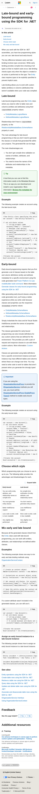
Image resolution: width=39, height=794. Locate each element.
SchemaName (27, 127)
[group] (19, 237)
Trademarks (5, 791)
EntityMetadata (11, 114)
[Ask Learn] (32, 7)
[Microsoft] (19, 2)
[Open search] (30, 3)
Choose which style (9, 42)
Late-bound (7, 36)
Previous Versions (18, 782)
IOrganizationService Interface (13, 698)
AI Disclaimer (6, 782)
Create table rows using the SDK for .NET (17, 677)
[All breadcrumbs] (3, 7)
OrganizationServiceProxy (13, 384)
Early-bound (7, 39)
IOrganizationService (11, 387)
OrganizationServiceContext (12, 560)
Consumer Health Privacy (10, 788)
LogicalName (22, 114)
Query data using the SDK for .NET (15, 683)
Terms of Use (26, 788)
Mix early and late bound (11, 44)
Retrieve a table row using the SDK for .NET (18, 680)
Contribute (5, 785)
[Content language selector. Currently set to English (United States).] (12, 772)
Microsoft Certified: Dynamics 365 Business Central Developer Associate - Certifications (17, 750)
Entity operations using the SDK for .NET (17, 675)
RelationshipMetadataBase (12, 127)
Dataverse (10, 7)
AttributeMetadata (12, 117)
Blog (28, 782)
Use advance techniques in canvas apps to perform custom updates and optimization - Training (19, 738)
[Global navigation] (2, 3)
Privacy (13, 785)
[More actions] (35, 7)
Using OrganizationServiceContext (14, 701)
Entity (33, 74)
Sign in (35, 3)
